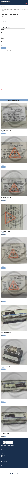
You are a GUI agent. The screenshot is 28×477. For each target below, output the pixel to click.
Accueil (1, 9)
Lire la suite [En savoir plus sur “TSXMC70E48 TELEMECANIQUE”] (3, 301)
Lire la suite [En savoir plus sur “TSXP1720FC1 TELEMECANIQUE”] (3, 200)
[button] (26, 7)
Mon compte (3, 455)
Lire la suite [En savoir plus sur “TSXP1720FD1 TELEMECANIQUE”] (3, 133)
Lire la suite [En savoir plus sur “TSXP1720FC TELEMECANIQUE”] (3, 234)
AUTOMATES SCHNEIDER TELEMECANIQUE (9, 9)
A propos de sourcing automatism (6, 464)
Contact (2, 465)
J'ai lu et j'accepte (9, 45)
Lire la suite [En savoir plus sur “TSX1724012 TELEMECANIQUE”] (3, 402)
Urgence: (2, 38)
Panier (2, 456)
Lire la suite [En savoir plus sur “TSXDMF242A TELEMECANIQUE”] (3, 335)
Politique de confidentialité (5, 457)
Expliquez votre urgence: (5, 41)
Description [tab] (3, 96)
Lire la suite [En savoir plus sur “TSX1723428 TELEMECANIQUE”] (3, 436)
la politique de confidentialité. (12, 45)
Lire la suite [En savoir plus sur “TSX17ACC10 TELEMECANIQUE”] (3, 369)
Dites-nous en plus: (4, 32)
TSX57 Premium (18, 9)
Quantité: (2, 29)
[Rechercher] (9, 1)
